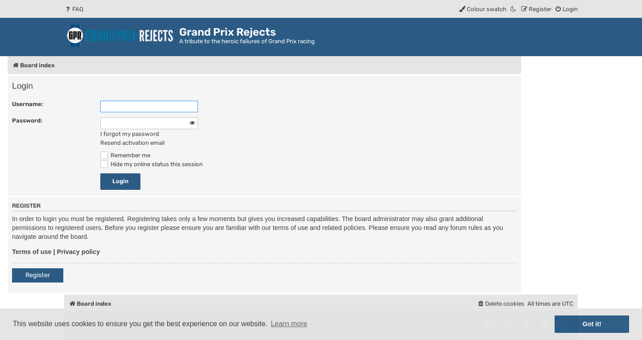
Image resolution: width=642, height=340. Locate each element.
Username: (27, 104)
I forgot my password (129, 134)
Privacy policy (78, 251)
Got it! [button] (592, 324)
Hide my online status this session (151, 164)
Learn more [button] (289, 324)
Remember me (125, 155)
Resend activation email (132, 142)
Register (37, 275)
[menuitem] (73, 9)
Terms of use (32, 251)
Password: (27, 120)
